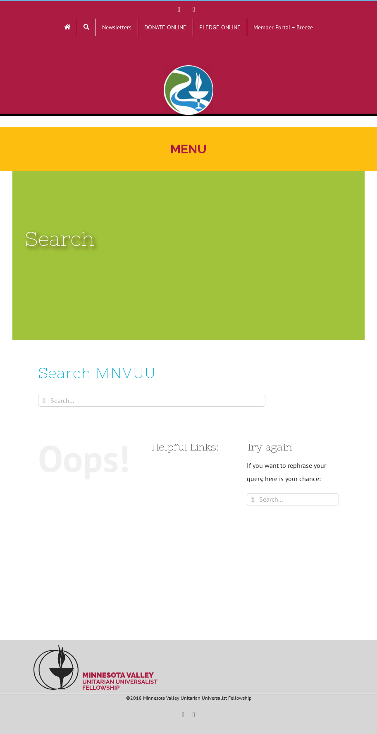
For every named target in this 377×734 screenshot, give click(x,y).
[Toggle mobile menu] (188, 149)
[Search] (44, 401)
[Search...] (151, 401)
